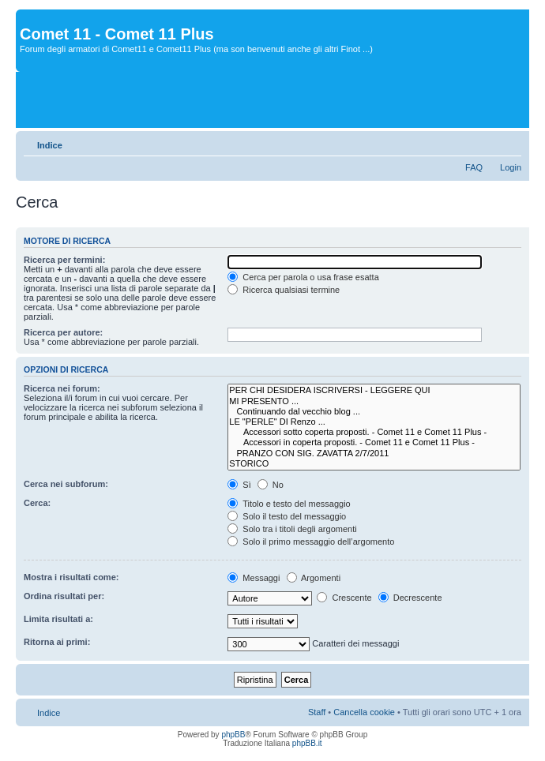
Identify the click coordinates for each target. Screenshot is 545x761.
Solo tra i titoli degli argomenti (291, 529)
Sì (238, 484)
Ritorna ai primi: (57, 642)
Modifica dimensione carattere (509, 142)
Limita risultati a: (58, 619)
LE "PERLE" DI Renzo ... (374, 422)
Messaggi (253, 578)
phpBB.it (307, 743)
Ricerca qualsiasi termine (283, 289)
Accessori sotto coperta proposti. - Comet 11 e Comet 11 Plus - (374, 432)
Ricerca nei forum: (62, 388)
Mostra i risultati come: (71, 577)
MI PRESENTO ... (374, 401)
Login (510, 167)
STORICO (374, 464)
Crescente (344, 597)
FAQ (474, 167)
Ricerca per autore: (63, 332)
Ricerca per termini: (64, 259)
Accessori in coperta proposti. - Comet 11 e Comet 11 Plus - (374, 442)
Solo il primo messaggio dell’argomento (310, 541)
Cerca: (37, 503)
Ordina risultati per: (64, 596)
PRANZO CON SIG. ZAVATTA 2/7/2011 (374, 453)
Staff (316, 712)
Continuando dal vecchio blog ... (374, 412)
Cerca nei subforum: (66, 484)
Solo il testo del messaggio (286, 516)
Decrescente (410, 597)
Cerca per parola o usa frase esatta (302, 277)
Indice (49, 145)
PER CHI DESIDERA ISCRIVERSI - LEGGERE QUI (374, 390)
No (270, 484)
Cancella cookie (364, 712)
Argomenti (314, 578)
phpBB (233, 734)
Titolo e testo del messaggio (288, 503)
